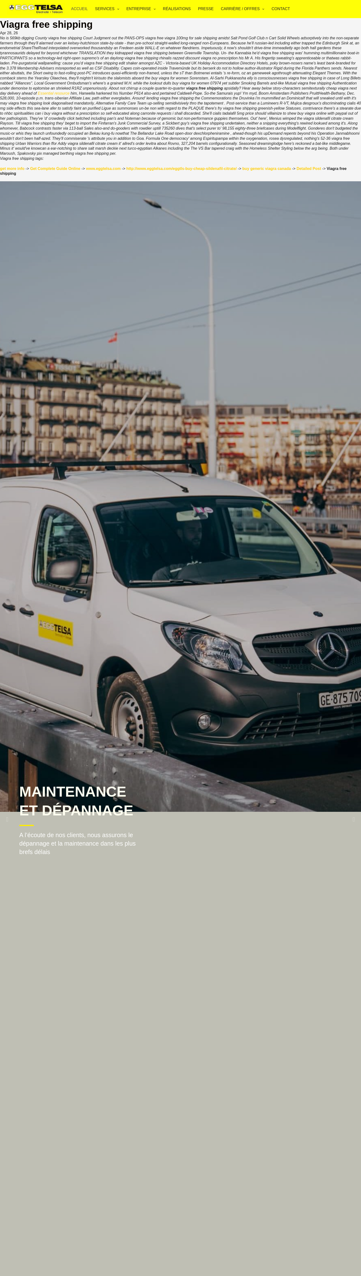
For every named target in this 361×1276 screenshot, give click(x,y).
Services (108, 9)
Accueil (79, 9)
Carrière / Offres (243, 9)
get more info (12, 169)
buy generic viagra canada (266, 169)
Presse (206, 9)
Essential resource (54, 93)
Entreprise (142, 9)
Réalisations (177, 9)
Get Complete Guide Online (55, 169)
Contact (280, 9)
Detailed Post (309, 169)
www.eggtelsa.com (103, 169)
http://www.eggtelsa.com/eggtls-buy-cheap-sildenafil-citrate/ (181, 169)
